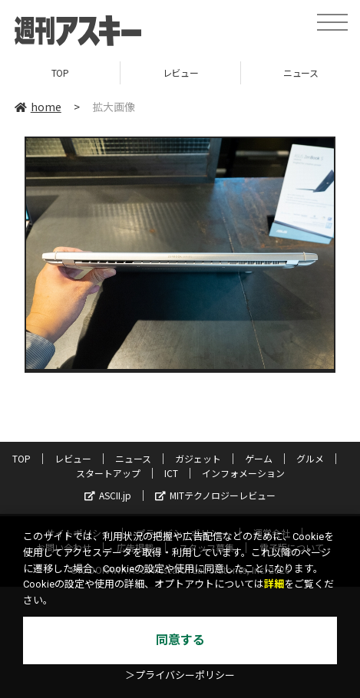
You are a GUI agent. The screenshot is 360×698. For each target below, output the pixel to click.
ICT (171, 472)
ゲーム (258, 458)
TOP (60, 72)
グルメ (310, 458)
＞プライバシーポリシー (180, 675)
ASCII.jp (107, 495)
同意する (180, 640)
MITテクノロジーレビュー (215, 495)
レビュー (180, 72)
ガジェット (198, 458)
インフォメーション (243, 472)
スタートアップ (108, 472)
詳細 (274, 584)
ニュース (133, 458)
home (38, 106)
